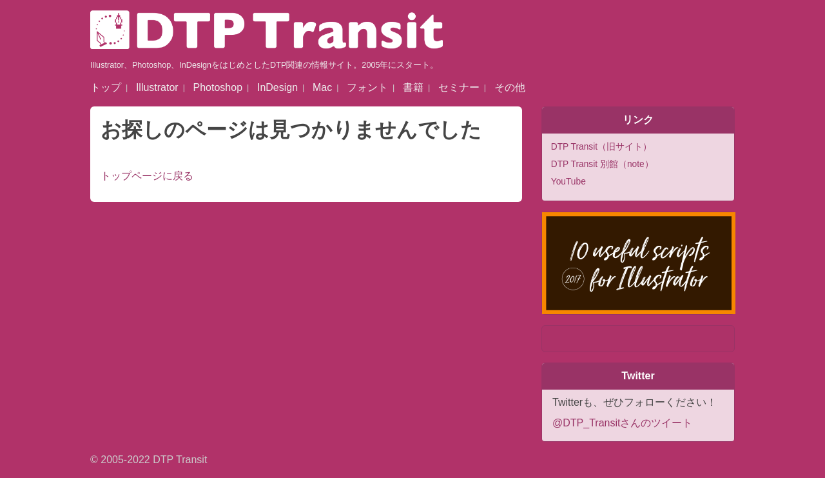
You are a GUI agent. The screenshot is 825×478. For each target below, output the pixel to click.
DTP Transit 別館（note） (602, 164)
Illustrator (157, 87)
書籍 (413, 87)
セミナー (459, 87)
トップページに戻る (147, 175)
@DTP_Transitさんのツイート (622, 422)
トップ (105, 87)
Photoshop (218, 87)
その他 (509, 87)
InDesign (277, 87)
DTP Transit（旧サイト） (601, 147)
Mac (322, 87)
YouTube (568, 181)
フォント (367, 87)
